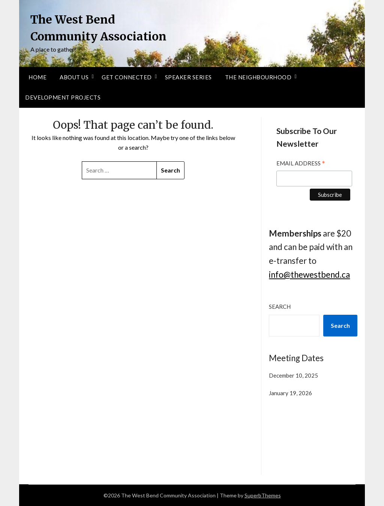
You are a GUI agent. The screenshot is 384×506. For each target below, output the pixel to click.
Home (37, 77)
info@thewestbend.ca (309, 274)
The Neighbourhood (258, 77)
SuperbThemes (262, 495)
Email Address (300, 164)
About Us (74, 77)
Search (280, 306)
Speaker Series (188, 77)
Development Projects (62, 97)
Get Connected (127, 77)
